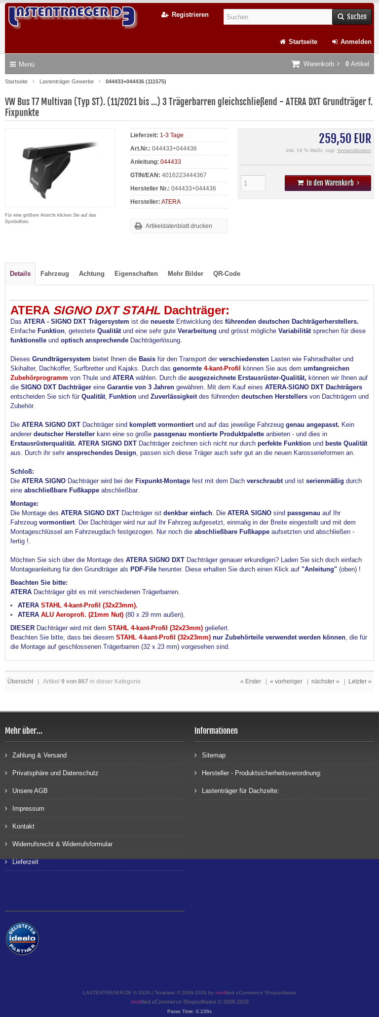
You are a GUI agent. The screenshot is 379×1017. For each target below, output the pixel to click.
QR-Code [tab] (226, 273)
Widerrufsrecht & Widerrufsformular (59, 843)
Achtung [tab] (92, 273)
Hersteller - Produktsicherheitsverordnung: (258, 772)
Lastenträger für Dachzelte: (236, 790)
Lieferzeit (21, 861)
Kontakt (20, 826)
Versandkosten (354, 150)
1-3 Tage (172, 135)
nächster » (325, 681)
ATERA (171, 201)
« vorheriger (286, 681)
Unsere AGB (26, 790)
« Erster (250, 681)
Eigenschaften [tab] (136, 273)
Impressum (24, 808)
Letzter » (360, 681)
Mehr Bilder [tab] (185, 273)
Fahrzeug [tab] (54, 273)
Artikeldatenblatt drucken (179, 226)
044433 (170, 161)
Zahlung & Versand (36, 755)
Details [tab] (20, 273)
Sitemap (210, 755)
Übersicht (20, 681)
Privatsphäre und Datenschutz (52, 772)
